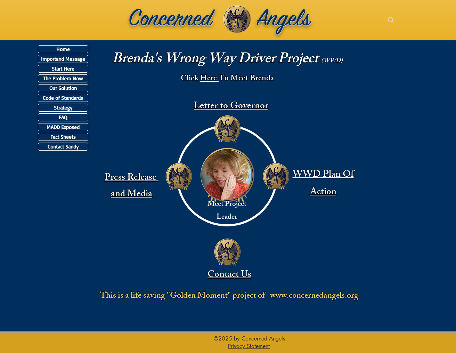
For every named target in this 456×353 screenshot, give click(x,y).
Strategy (63, 107)
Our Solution (63, 88)
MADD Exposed (63, 127)
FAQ (63, 117)
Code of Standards (63, 98)
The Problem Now (63, 78)
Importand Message (63, 59)
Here (209, 79)
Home (63, 49)
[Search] (391, 20)
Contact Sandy (63, 146)
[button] (249, 346)
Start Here (63, 68)
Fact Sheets (63, 137)
